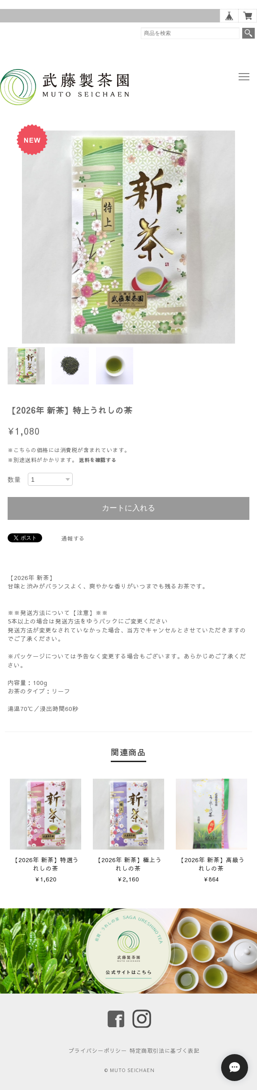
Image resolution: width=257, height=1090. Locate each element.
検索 (248, 33)
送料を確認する (98, 460)
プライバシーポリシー (98, 1050)
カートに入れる (128, 508)
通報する (73, 538)
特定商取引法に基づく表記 (165, 1050)
